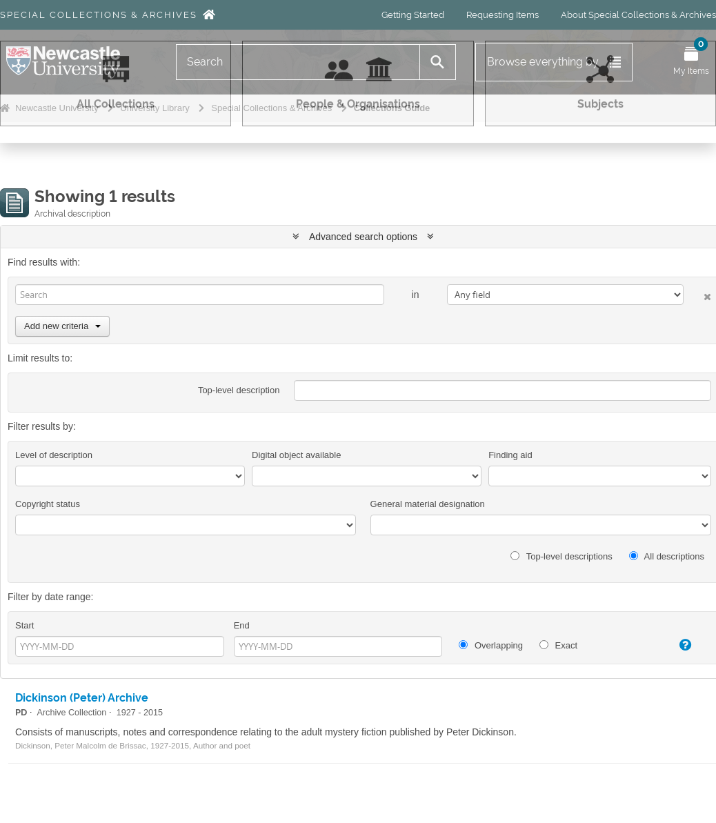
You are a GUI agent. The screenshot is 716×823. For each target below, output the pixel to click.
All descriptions (666, 556)
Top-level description (239, 390)
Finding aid (510, 455)
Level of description (53, 455)
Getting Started (412, 15)
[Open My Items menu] (691, 62)
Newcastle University (57, 108)
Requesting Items (502, 15)
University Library (154, 108)
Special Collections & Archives (98, 15)
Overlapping (491, 645)
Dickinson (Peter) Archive (81, 697)
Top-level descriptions (561, 556)
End (242, 625)
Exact (558, 645)
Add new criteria (62, 326)
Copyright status (47, 504)
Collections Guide (392, 108)
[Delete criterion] (697, 294)
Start (24, 625)
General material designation (427, 504)
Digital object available (296, 455)
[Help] (677, 645)
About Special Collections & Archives (638, 15)
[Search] (298, 62)
